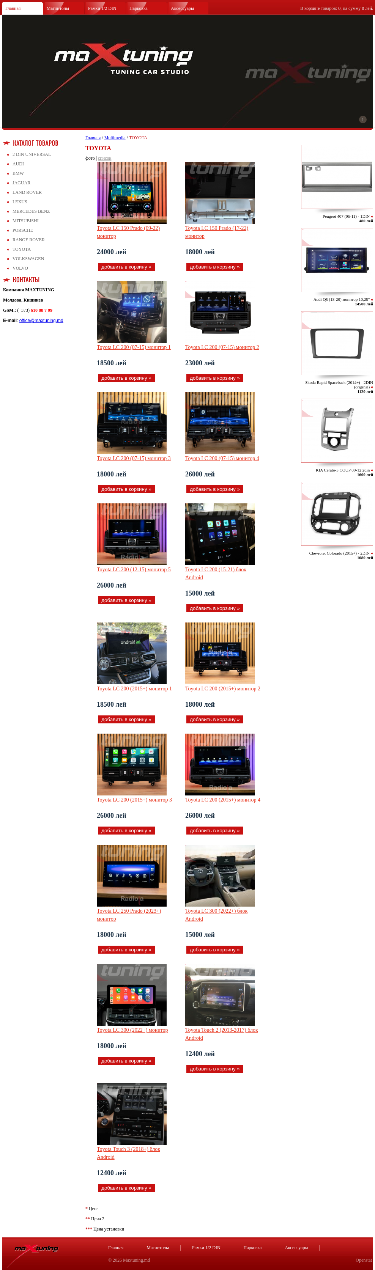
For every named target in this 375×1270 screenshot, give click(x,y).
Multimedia (115, 137)
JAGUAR (21, 182)
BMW (18, 173)
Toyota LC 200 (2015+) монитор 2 (222, 689)
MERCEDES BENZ (31, 211)
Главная (12, 8)
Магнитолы (58, 8)
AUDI (18, 164)
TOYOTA (22, 249)
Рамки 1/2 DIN (102, 8)
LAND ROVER (27, 192)
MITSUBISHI (26, 220)
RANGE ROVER (29, 239)
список (104, 158)
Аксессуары (182, 8)
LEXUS (20, 201)
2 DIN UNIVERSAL (32, 154)
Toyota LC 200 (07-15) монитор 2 (222, 347)
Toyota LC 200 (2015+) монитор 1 (134, 689)
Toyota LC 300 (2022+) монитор (132, 1030)
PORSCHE (23, 230)
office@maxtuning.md (41, 320)
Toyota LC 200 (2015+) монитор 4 (222, 800)
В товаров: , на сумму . (336, 8)
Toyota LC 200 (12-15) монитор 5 (134, 569)
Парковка (138, 8)
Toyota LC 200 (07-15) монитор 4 (222, 458)
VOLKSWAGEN (28, 258)
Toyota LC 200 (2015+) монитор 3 (134, 800)
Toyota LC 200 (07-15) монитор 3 (134, 458)
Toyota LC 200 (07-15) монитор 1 (134, 347)
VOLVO (20, 268)
